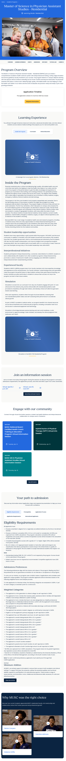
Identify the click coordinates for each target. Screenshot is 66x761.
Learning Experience (20, 62)
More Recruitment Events (32, 394)
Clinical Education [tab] (45, 131)
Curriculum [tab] (33, 131)
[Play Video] (17, 717)
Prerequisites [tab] (27, 512)
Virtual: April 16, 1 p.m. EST (12, 388)
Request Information (32, 101)
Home (3, 2)
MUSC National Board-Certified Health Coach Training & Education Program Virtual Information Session (16, 432)
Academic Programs (12, 2)
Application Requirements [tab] (14, 516)
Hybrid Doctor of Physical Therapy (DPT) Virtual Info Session (46, 431)
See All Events (32, 482)
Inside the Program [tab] (20, 131)
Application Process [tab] (40, 512)
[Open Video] (32, 157)
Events (30, 62)
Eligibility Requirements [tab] (13, 512)
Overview (10, 62)
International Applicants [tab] (31, 516)
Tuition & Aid (53, 62)
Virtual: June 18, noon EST (32, 388)
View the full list (10, 680)
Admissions (37, 62)
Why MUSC (44, 62)
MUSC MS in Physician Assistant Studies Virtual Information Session (15, 460)
